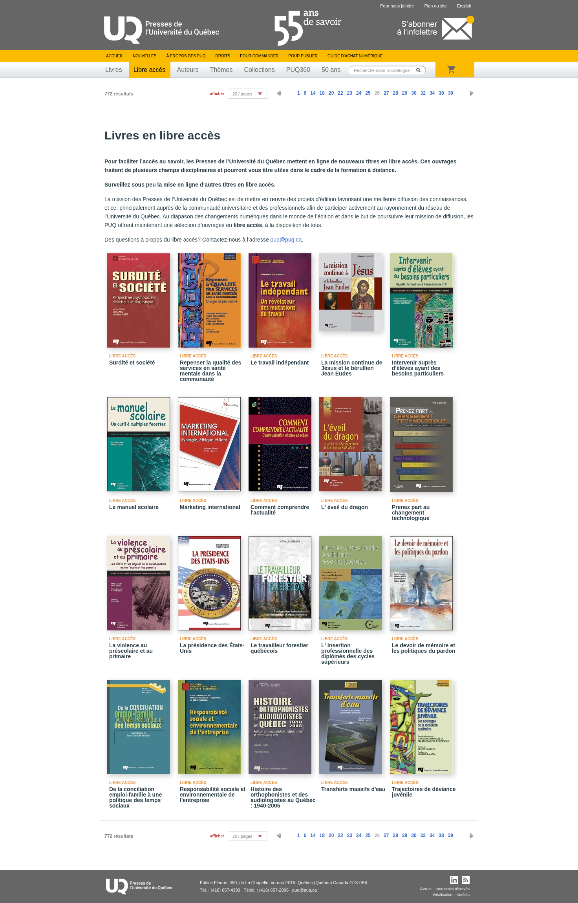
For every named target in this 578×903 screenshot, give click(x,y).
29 (404, 93)
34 (432, 93)
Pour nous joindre (397, 6)
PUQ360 (298, 69)
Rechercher (420, 70)
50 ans (331, 69)
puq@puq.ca (286, 239)
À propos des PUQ (185, 56)
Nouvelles (144, 56)
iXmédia (462, 894)
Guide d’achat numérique (355, 56)
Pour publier (303, 56)
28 (395, 93)
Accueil (114, 56)
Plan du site (435, 6)
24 (358, 93)
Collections (259, 69)
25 (367, 93)
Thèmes (221, 69)
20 (331, 93)
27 (386, 93)
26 (377, 93)
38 (441, 93)
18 (322, 93)
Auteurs (188, 69)
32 (423, 93)
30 (413, 93)
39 (450, 93)
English (464, 6)
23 (349, 93)
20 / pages (242, 94)
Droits (222, 56)
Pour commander (259, 56)
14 (312, 93)
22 (340, 93)
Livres (113, 69)
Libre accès (150, 69)
